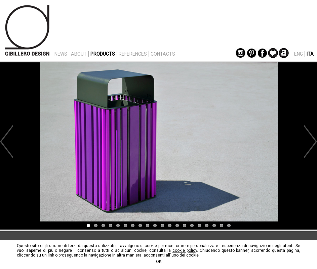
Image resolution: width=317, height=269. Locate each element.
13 (177, 225)
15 (192, 225)
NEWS (60, 54)
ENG (298, 54)
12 (169, 225)
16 (199, 225)
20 (229, 225)
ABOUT (79, 54)
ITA (310, 54)
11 (162, 225)
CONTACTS (163, 54)
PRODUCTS (102, 54)
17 (206, 225)
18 (214, 225)
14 (184, 225)
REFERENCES (133, 54)
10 (155, 225)
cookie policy (184, 250)
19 (221, 225)
